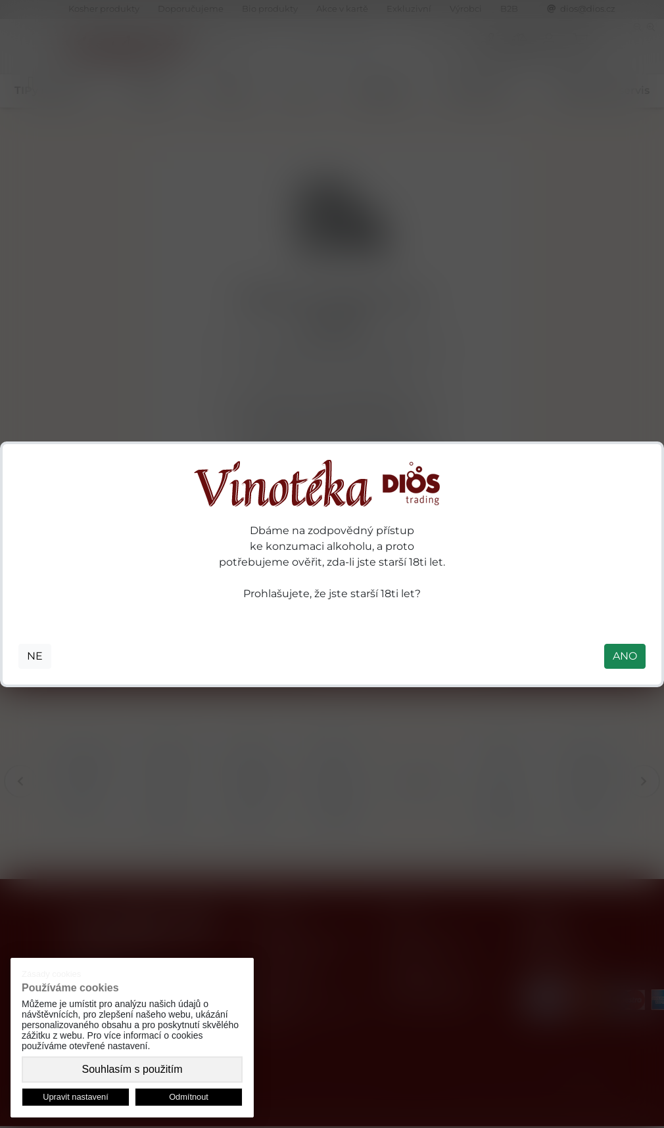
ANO (625, 656)
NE (35, 656)
